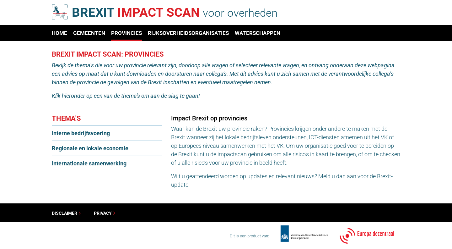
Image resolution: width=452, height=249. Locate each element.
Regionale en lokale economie (90, 148)
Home (59, 33)
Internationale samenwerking (89, 163)
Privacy (105, 213)
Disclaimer (66, 213)
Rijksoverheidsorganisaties (188, 33)
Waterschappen (257, 33)
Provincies (126, 33)
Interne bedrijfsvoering (81, 133)
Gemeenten (89, 33)
